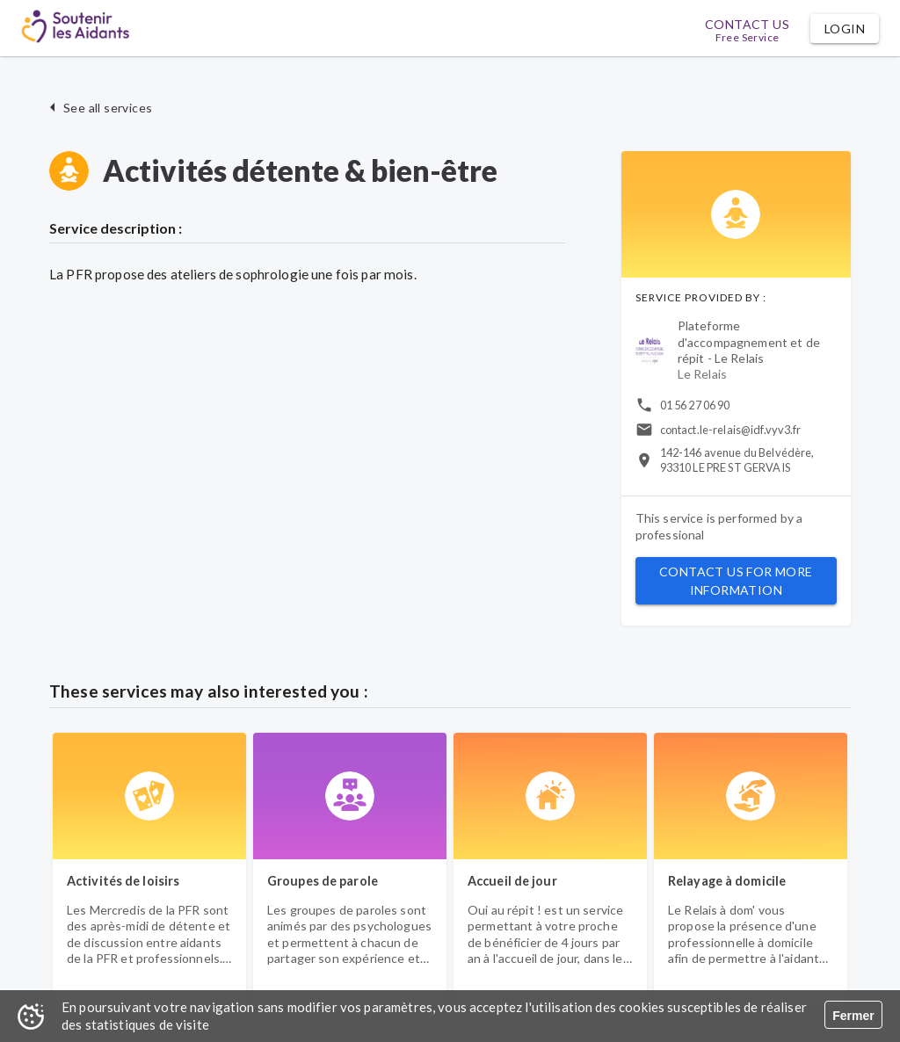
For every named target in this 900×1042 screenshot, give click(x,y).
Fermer (853, 1016)
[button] (844, 28)
